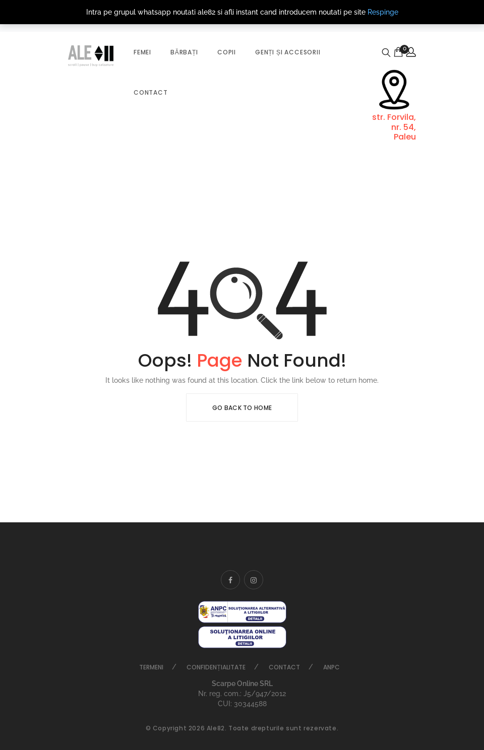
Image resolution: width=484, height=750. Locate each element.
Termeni (151, 667)
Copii (226, 52)
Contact (151, 92)
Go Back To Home (242, 407)
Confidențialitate (216, 667)
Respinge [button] (383, 12)
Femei (142, 52)
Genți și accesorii (288, 52)
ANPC (331, 667)
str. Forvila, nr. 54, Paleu (394, 126)
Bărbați (184, 52)
